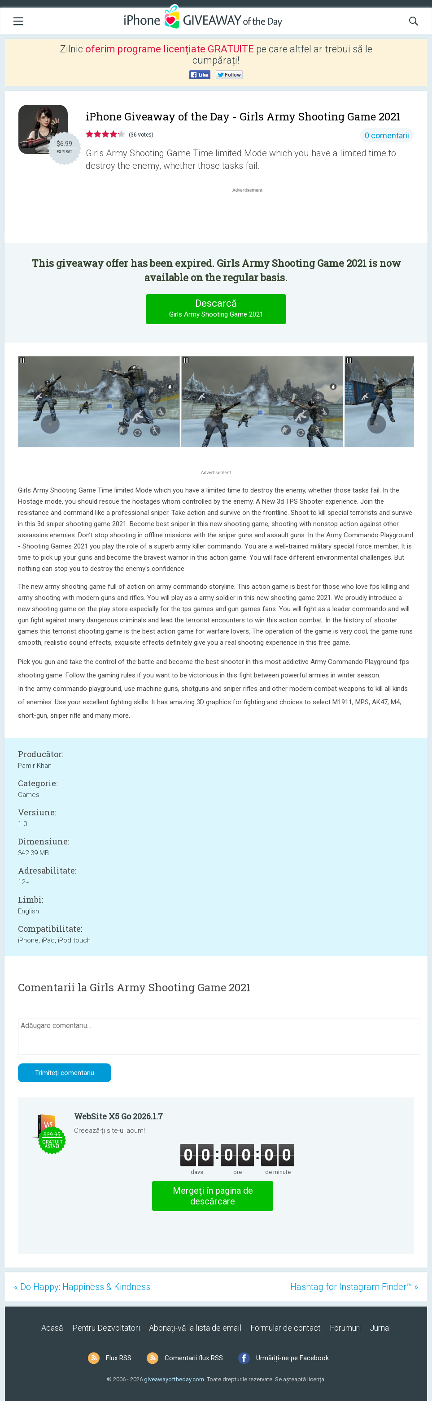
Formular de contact (285, 1327)
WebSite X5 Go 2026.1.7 (118, 1116)
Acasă (52, 1327)
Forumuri (345, 1327)
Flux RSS (118, 1358)
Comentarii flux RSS (194, 1358)
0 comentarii (387, 135)
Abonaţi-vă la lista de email (195, 1327)
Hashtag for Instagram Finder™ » (354, 1286)
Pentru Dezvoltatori (106, 1327)
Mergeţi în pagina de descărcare (213, 1196)
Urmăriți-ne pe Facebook (292, 1358)
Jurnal (380, 1327)
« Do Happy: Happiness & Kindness (82, 1286)
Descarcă (216, 309)
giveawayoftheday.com (174, 1379)
